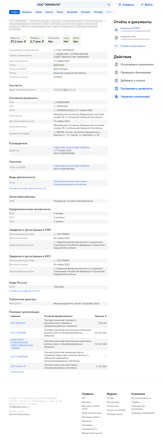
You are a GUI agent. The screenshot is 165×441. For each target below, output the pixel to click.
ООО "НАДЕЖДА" (19, 356)
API (83, 398)
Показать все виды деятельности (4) (27, 188)
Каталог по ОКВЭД (116, 410)
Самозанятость (89, 429)
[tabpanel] (58, 197)
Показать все (17, 372)
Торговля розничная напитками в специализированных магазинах (71, 183)
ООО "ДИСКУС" (18, 323)
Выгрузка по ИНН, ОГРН (91, 407)
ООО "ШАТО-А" (18, 366)
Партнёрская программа (138, 407)
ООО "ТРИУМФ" (19, 333)
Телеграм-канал (115, 414)
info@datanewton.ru (19, 407)
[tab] (14, 12)
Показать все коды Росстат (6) (24, 291)
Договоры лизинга (91, 417)
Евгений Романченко (19, 414)
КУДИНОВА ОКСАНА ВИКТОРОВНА (71, 147)
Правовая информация (143, 413)
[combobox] (74, 4)
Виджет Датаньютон (92, 433)
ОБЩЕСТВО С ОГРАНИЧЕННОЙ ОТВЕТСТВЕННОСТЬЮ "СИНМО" (22, 344)
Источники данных (141, 398)
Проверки (87, 425)
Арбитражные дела (91, 413)
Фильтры (86, 402)
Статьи (110, 398)
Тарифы (135, 402)
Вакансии (87, 421)
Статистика (112, 406)
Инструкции (113, 402)
